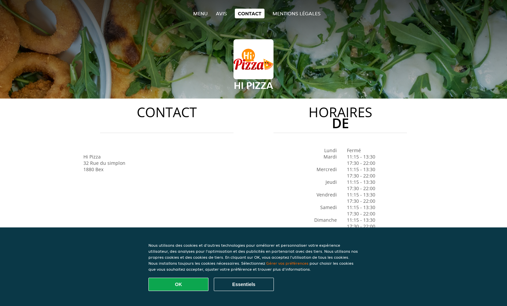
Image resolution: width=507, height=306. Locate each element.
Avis (221, 13)
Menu (200, 13)
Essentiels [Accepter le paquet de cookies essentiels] (243, 284)
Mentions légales (297, 13)
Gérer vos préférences (287, 263)
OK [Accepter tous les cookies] (178, 284)
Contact (250, 13)
